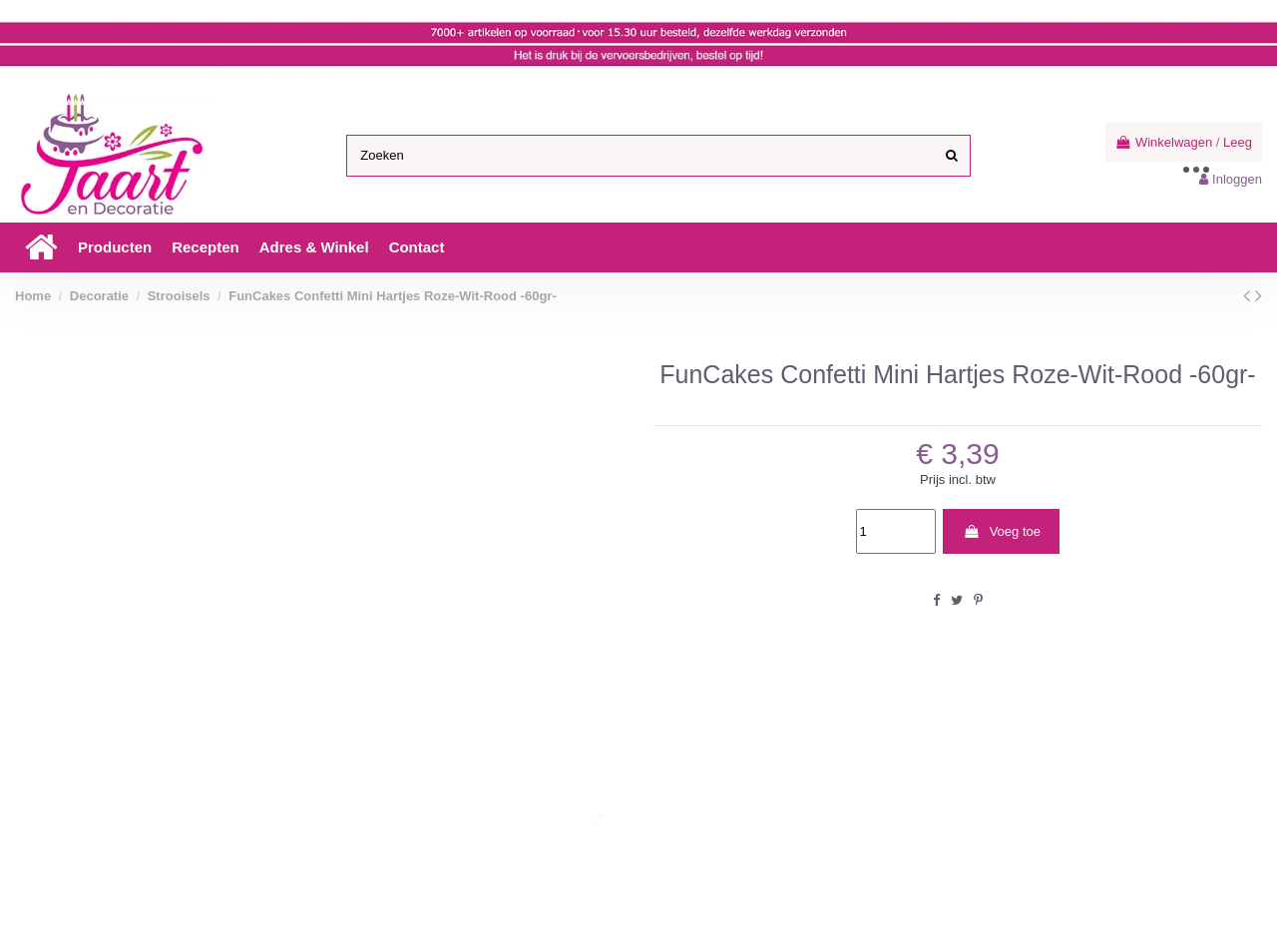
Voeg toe (1002, 531)
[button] (115, 247)
